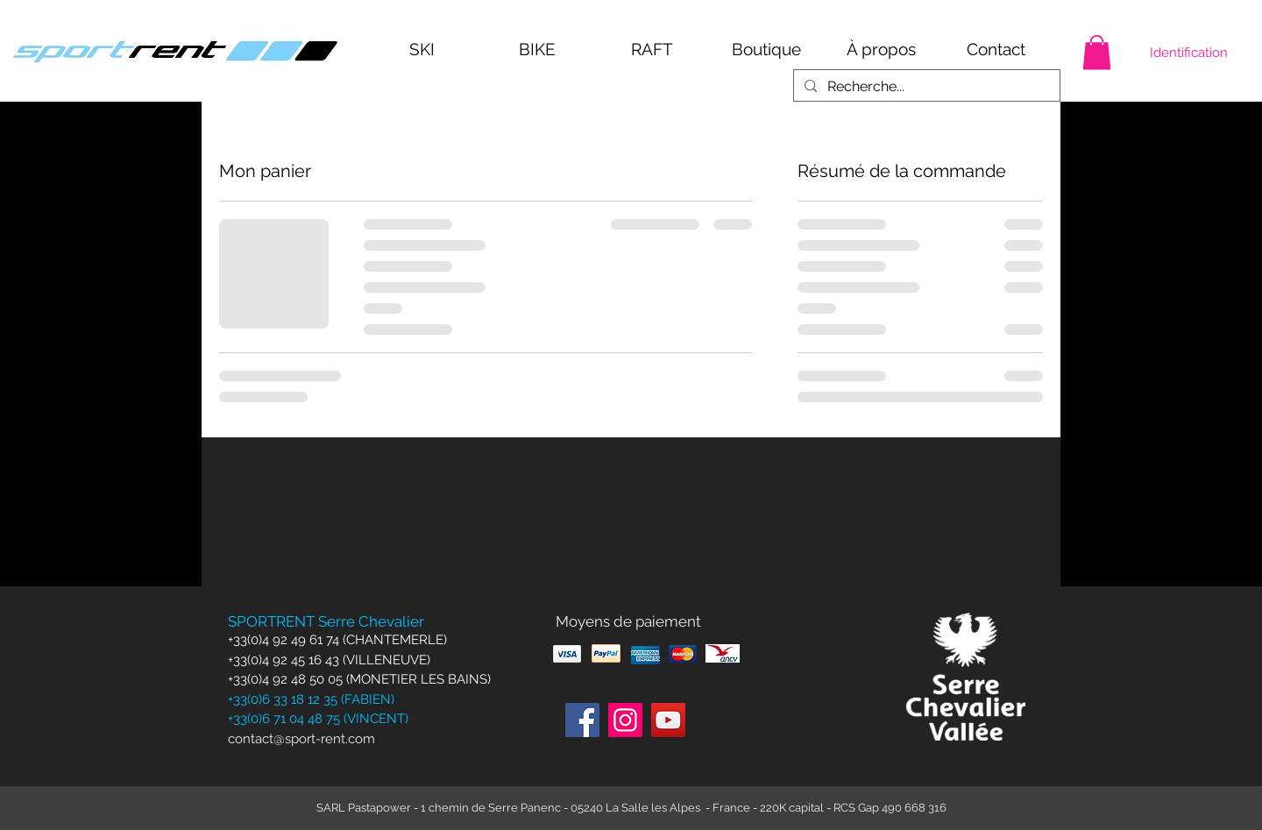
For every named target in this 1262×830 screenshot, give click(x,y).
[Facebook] (582, 720)
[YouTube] (668, 720)
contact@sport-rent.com (301, 739)
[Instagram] (625, 720)
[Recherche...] (925, 86)
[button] (1096, 52)
